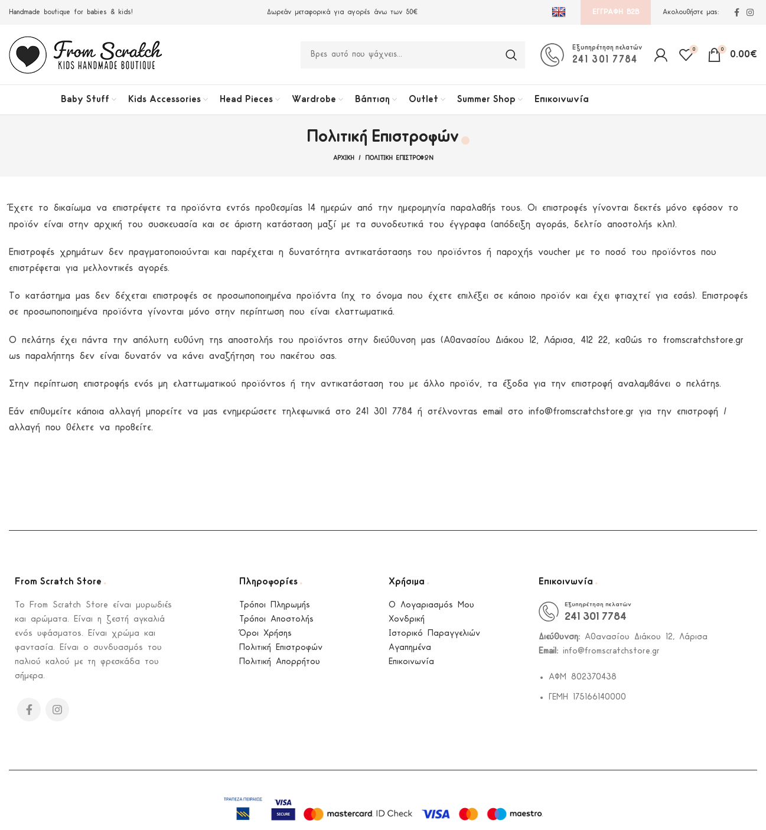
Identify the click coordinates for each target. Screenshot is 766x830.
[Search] (413, 55)
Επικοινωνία (411, 663)
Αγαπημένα (410, 649)
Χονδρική (407, 621)
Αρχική (343, 160)
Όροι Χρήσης (265, 635)
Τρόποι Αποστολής (276, 621)
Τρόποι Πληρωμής (274, 607)
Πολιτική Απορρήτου (279, 663)
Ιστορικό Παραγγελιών (434, 635)
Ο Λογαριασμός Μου (431, 607)
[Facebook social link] (737, 12)
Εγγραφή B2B (615, 12)
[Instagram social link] (750, 12)
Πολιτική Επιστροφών (280, 649)
